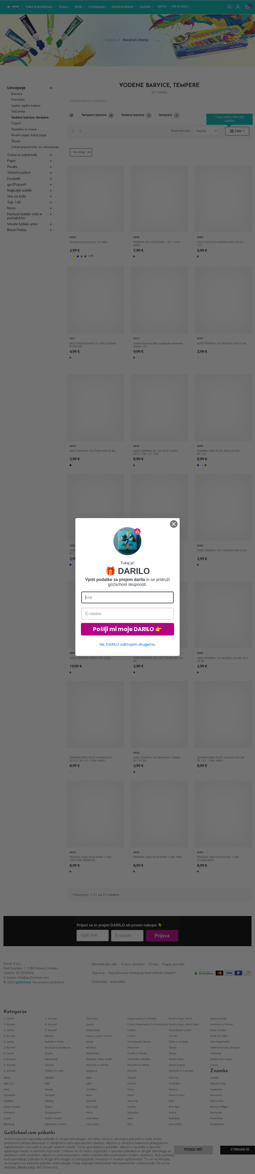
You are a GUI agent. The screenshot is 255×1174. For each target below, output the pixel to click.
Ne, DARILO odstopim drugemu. (127, 644)
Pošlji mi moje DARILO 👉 (127, 629)
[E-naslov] (127, 613)
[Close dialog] (174, 524)
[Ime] (127, 597)
